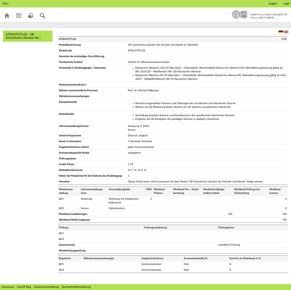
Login (287, 3)
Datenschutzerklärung (46, 287)
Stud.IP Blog (24, 287)
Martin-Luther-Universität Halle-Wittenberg (260, 14)
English (273, 3)
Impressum (7, 287)
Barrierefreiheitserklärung (76, 287)
